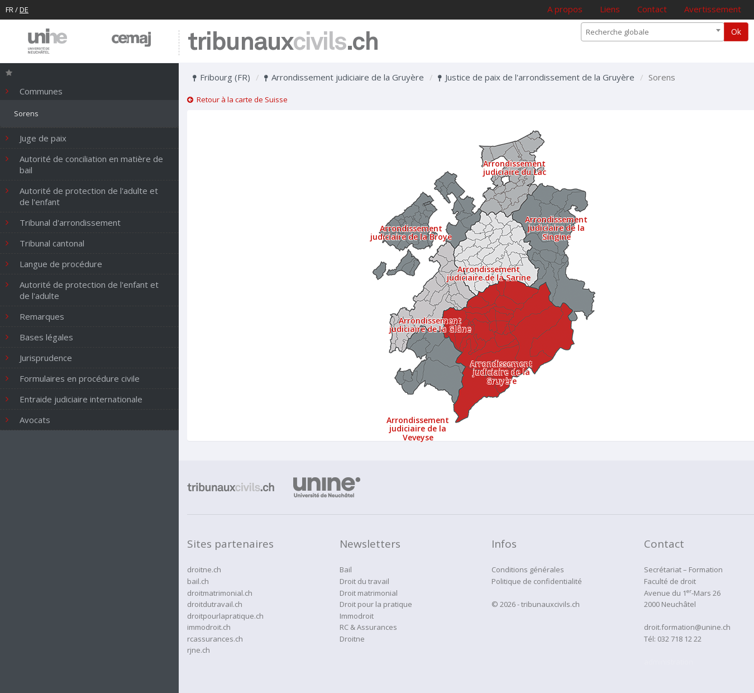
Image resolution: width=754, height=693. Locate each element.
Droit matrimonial (369, 593)
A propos (565, 9)
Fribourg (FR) (221, 77)
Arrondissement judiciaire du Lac (514, 167)
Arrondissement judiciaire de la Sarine (489, 273)
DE (24, 9)
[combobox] (652, 31)
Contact (652, 9)
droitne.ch (204, 569)
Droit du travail (364, 581)
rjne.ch (198, 650)
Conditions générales (527, 569)
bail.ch (198, 581)
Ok (736, 31)
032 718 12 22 (679, 639)
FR (9, 9)
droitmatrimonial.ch (219, 593)
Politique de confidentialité (536, 581)
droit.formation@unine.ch (687, 627)
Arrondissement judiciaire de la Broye (411, 232)
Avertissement (712, 9)
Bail (346, 569)
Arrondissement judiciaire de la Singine (556, 228)
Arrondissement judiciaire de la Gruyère (344, 77)
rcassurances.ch (215, 639)
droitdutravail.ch (214, 604)
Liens (610, 9)
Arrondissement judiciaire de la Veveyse (417, 429)
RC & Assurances (368, 627)
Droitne (352, 639)
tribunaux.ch (283, 42)
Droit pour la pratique (376, 604)
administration (668, 662)
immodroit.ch (209, 627)
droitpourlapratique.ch (225, 616)
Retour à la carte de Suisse (237, 99)
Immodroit (357, 616)
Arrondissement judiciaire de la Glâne (430, 324)
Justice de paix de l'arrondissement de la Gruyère (536, 77)
